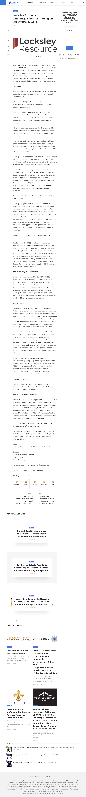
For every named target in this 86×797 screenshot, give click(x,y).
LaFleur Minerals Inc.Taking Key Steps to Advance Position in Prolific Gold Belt (18, 713)
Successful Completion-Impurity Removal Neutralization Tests (24, 499)
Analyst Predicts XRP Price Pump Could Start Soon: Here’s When (34, 762)
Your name (69, 24)
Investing (53, 2)
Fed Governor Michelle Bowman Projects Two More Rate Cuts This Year (47, 499)
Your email (69, 32)
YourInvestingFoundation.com (24, 781)
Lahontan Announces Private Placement (17, 652)
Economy (29, 2)
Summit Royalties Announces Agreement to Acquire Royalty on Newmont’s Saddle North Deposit (32, 534)
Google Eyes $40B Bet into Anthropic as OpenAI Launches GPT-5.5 (35, 755)
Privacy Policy (51, 776)
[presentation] (69, 42)
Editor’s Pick (41, 2)
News (71, 2)
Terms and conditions (37, 776)
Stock (63, 2)
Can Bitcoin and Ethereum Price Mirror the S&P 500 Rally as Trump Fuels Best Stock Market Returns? (43, 748)
